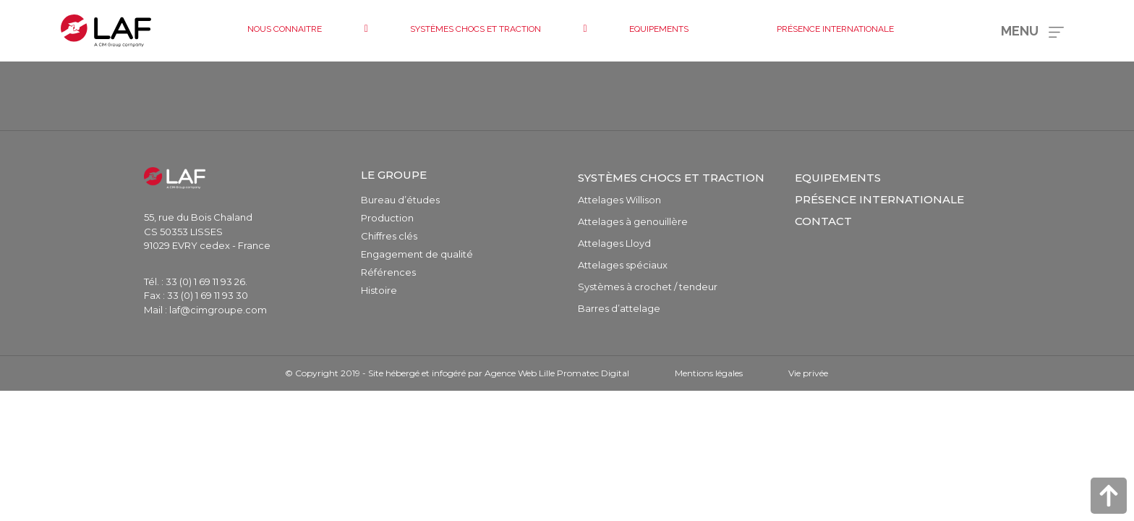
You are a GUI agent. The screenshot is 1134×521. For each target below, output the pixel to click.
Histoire (379, 290)
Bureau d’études (400, 200)
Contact (823, 221)
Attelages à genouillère (633, 221)
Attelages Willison (619, 200)
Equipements (838, 178)
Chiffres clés (389, 236)
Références (388, 272)
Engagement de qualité (417, 254)
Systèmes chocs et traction (671, 178)
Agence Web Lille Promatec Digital (557, 373)
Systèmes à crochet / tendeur (647, 286)
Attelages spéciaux (623, 265)
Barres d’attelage (619, 308)
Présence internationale (879, 199)
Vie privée (808, 373)
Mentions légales (709, 373)
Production (387, 218)
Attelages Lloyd (614, 243)
